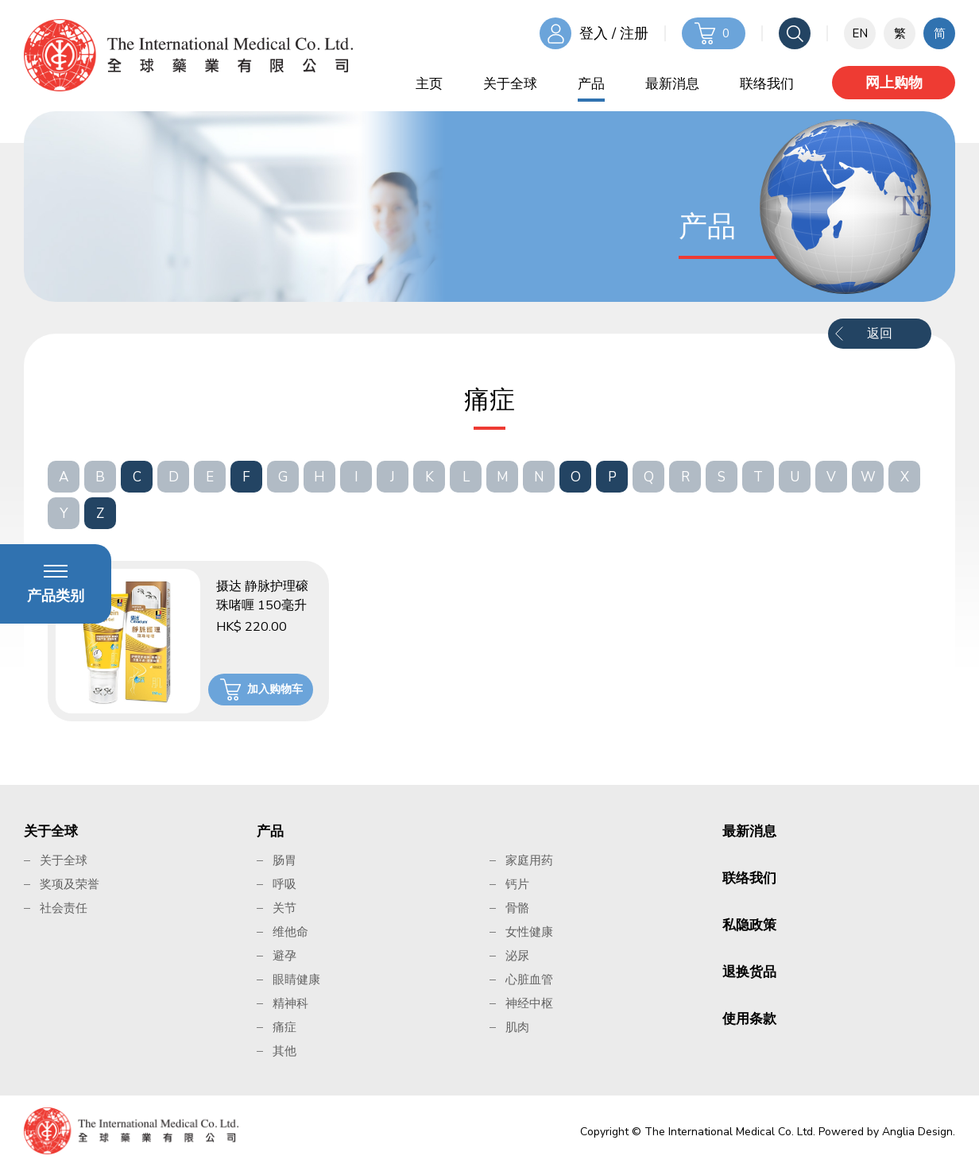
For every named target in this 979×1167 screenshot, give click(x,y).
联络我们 (767, 84)
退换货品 (749, 972)
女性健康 (529, 932)
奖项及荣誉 (69, 884)
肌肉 (517, 1027)
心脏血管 (529, 979)
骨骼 (517, 908)
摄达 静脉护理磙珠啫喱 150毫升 (262, 596)
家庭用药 (529, 860)
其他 (284, 1051)
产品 (591, 84)
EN (860, 33)
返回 (879, 333)
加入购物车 (275, 689)
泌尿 (517, 956)
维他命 (290, 932)
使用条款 (749, 1019)
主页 (429, 84)
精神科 (290, 1003)
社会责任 (63, 908)
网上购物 (894, 82)
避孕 (284, 956)
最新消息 (672, 84)
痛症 (284, 1027)
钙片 (517, 884)
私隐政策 (749, 925)
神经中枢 (529, 1003)
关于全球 (510, 84)
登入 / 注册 (613, 33)
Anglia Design (917, 1131)
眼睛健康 (296, 979)
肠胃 (284, 860)
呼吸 (284, 884)
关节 (284, 908)
